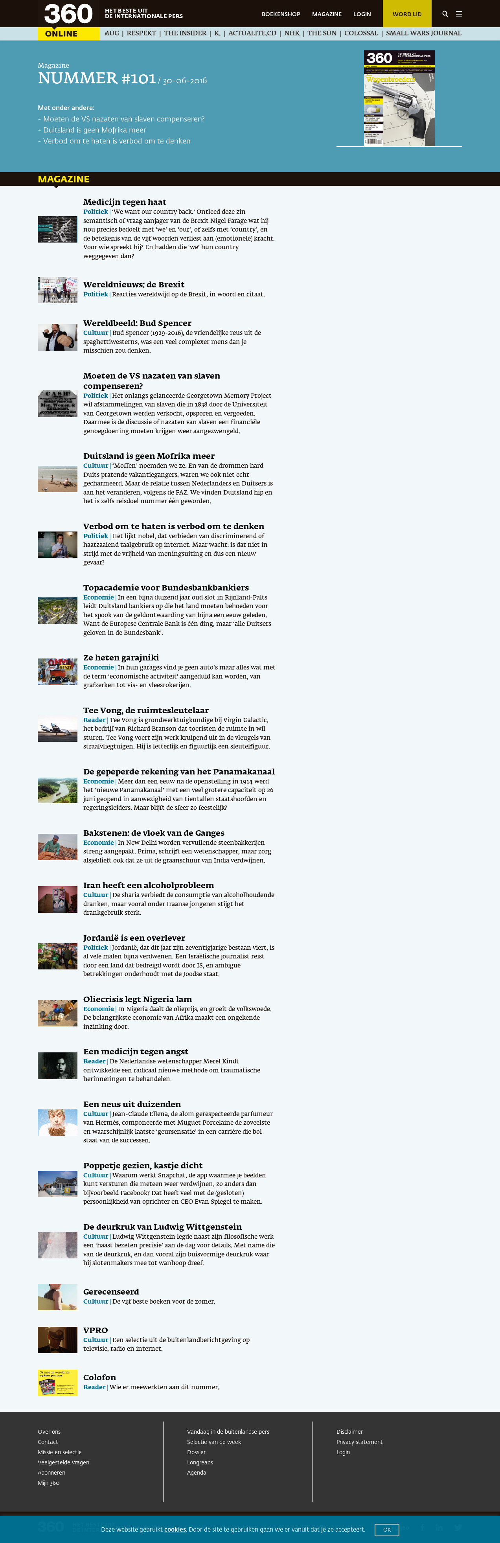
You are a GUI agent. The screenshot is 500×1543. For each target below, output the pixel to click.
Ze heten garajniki (121, 658)
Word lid (407, 14)
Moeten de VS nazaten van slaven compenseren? (124, 119)
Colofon (99, 1378)
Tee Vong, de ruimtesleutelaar (146, 711)
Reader (94, 720)
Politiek (95, 212)
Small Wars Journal (433, 34)
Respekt (150, 34)
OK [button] (387, 1530)
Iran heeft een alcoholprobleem (148, 886)
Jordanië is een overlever (134, 938)
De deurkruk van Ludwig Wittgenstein (162, 1227)
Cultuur (95, 333)
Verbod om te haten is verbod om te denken (117, 141)
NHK (301, 34)
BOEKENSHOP (281, 14)
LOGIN (362, 14)
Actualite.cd (261, 34)
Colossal (370, 34)
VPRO (95, 1331)
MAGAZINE (327, 14)
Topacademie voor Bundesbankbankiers (166, 588)
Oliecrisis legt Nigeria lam (137, 1000)
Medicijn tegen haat (125, 202)
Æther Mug (106, 34)
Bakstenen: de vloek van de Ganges (153, 833)
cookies (175, 1530)
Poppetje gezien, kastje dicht (143, 1166)
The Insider (194, 34)
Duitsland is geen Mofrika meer (94, 130)
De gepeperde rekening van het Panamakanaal (179, 772)
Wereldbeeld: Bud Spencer (137, 323)
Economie (98, 598)
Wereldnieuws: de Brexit (134, 285)
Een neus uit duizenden (132, 1105)
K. (226, 34)
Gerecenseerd (111, 1292)
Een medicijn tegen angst (136, 1052)
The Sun (331, 34)
